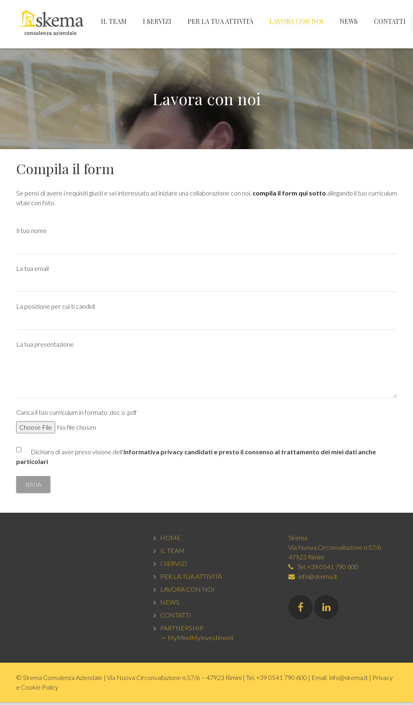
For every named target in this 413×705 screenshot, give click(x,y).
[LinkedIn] (326, 610)
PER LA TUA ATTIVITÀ (191, 579)
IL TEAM (172, 553)
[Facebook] (300, 610)
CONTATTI (175, 618)
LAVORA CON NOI (187, 592)
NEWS (169, 605)
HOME (170, 540)
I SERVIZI (173, 566)
